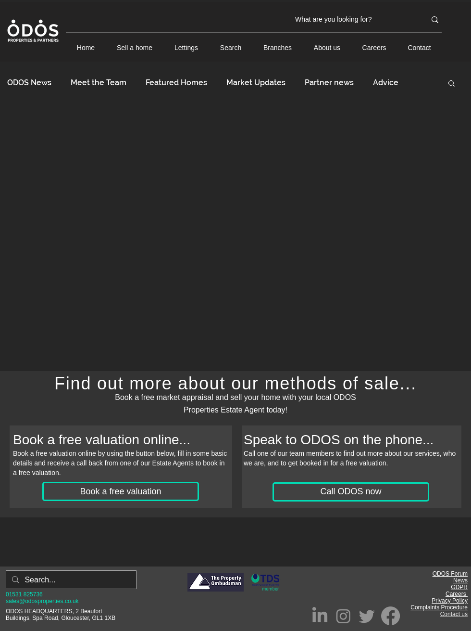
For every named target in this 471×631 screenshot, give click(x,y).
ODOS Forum (450, 573)
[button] (451, 84)
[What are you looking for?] (353, 20)
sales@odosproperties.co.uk (42, 601)
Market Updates (255, 82)
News (460, 580)
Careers (457, 594)
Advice (385, 82)
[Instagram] (343, 615)
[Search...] (70, 580)
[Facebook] (390, 615)
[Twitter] (367, 615)
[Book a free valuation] (120, 491)
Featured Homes (176, 82)
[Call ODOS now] (351, 492)
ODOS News (29, 82)
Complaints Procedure (439, 607)
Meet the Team (98, 82)
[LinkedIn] (319, 615)
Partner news (329, 82)
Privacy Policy (450, 600)
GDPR (459, 587)
